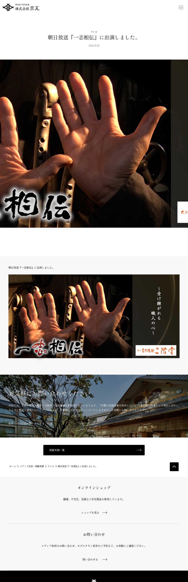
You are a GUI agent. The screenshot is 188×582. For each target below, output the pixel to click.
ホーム (12, 466)
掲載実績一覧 (57, 450)
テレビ (94, 31)
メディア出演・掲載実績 (32, 466)
